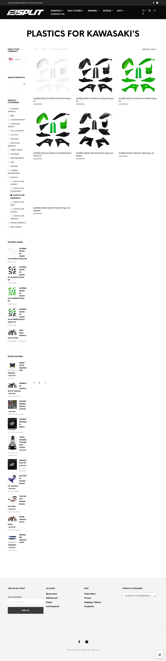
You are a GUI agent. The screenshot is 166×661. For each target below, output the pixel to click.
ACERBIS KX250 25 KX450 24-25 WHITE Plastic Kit (52, 99)
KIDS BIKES (15, 154)
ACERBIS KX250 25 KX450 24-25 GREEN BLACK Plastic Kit (52, 154)
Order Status (89, 594)
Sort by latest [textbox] (149, 49)
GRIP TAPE (15, 139)
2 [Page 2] (39, 383)
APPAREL (92, 11)
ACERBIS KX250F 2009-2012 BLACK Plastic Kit (94, 152)
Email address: (15, 597)
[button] (144, 10)
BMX (12, 116)
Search (24, 83)
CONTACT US (57, 14)
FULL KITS (14, 135)
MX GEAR (14, 166)
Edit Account (51, 598)
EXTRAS (107, 11)
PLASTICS (14, 177)
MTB (12, 162)
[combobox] (145, 49)
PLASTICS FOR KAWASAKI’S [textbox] (139, 595)
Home (35, 49)
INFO (119, 11)
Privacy (87, 598)
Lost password (52, 606)
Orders (49, 602)
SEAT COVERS (75, 11)
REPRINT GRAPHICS (18, 223)
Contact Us (89, 606)
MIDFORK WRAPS (17, 158)
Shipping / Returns (92, 602)
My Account (51, 594)
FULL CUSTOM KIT (17, 131)
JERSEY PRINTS (17, 150)
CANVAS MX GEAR (18, 120)
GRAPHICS (56, 11)
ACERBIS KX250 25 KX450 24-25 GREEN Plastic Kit (138, 99)
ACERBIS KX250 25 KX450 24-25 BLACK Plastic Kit (95, 99)
